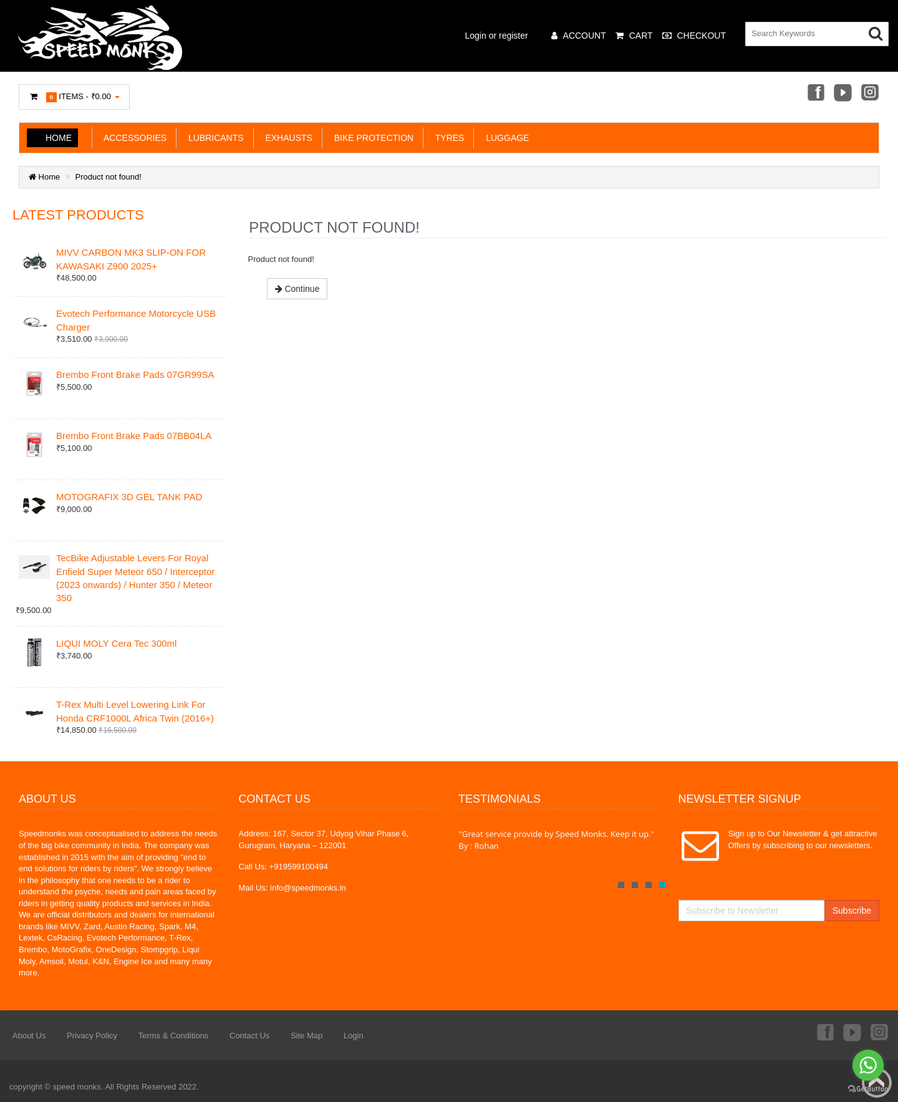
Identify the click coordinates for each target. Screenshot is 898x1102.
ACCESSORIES (133, 138)
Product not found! (108, 176)
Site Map (306, 1035)
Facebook (815, 93)
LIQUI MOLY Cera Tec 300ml (116, 643)
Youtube (842, 93)
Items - (74, 97)
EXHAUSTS (286, 138)
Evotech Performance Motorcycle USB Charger (136, 320)
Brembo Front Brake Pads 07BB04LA (133, 435)
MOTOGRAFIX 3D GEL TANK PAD (129, 496)
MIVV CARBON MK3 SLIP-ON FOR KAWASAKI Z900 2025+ (131, 259)
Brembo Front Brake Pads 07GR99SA (135, 374)
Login (354, 1035)
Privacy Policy (92, 1035)
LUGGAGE (505, 138)
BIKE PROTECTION (371, 138)
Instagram (870, 93)
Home (59, 138)
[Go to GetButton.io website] (868, 1089)
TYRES (447, 138)
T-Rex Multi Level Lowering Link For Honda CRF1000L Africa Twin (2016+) (135, 711)
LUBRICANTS (213, 138)
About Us (29, 1035)
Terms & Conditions (173, 1035)
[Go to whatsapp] (868, 1065)
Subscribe (852, 911)
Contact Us (249, 1035)
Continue (297, 289)
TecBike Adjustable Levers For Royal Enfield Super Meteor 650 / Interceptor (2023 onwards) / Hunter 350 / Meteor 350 (135, 578)
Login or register (496, 36)
